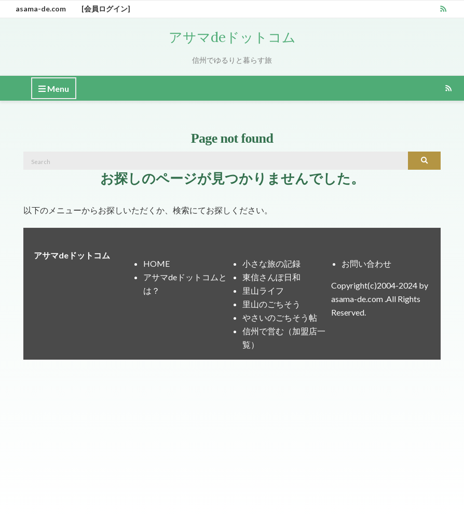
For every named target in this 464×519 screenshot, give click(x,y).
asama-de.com (41, 8)
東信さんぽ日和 (271, 277)
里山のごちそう (271, 304)
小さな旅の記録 (271, 263)
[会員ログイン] (105, 8)
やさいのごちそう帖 (279, 317)
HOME (156, 263)
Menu (53, 89)
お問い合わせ (366, 263)
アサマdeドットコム (232, 37)
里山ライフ (263, 290)
